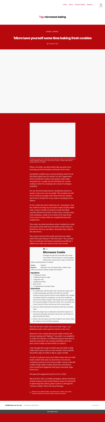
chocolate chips (54, 400)
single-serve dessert (58, 402)
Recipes (89, 5)
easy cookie (66, 400)
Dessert (56, 34)
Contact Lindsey (80, 5)
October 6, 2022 (53, 52)
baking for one (36, 400)
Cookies (49, 34)
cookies (61, 400)
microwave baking (37, 402)
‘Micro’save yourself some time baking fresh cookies (52, 43)
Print (46, 257)
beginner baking (44, 400)
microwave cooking (47, 402)
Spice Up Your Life (16, 413)
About (72, 5)
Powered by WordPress (31, 413)
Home (66, 5)
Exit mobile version (52, 420)
